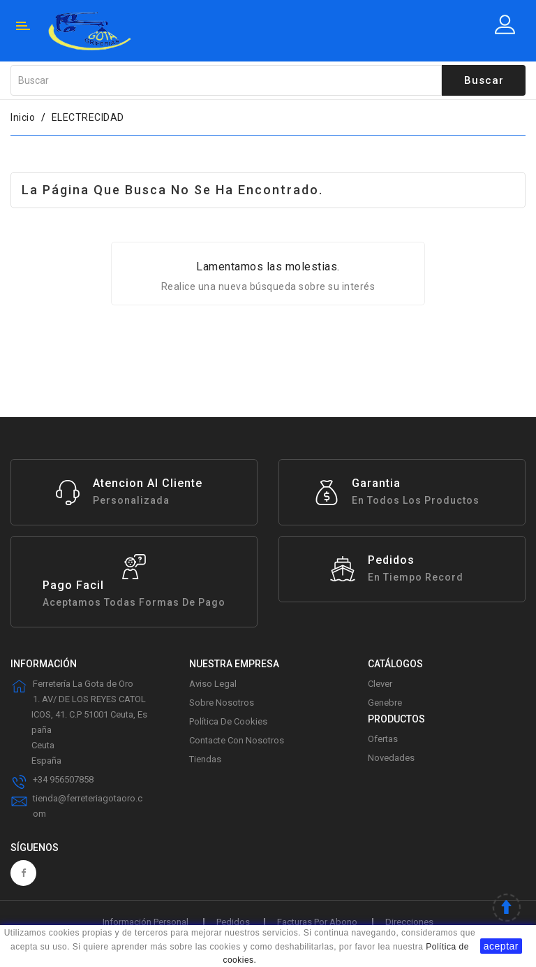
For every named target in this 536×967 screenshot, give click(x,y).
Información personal (145, 922)
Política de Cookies (228, 721)
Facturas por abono (317, 922)
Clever (380, 683)
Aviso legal (213, 683)
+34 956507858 (63, 779)
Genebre (385, 702)
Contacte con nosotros (236, 740)
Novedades (391, 757)
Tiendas (205, 759)
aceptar (501, 946)
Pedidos (233, 922)
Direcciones (409, 922)
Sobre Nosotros (221, 702)
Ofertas (383, 739)
